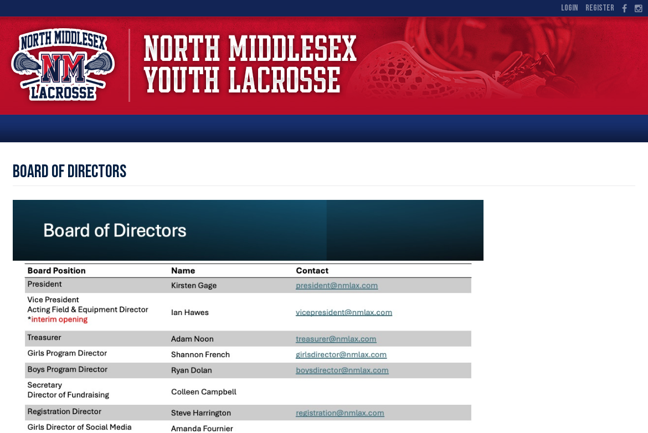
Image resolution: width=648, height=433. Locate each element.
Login (569, 8)
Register (599, 8)
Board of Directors (69, 172)
